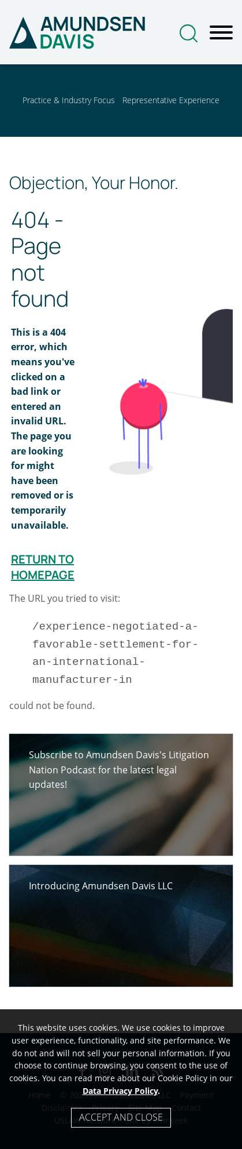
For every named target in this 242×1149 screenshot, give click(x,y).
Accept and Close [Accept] (121, 1117)
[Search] (189, 33)
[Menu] (221, 33)
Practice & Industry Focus (69, 100)
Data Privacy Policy (120, 1090)
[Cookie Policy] (121, 1079)
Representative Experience (170, 100)
